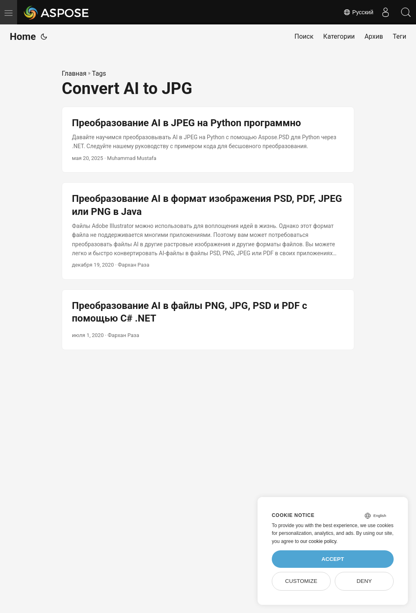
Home (23, 36)
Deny (364, 581)
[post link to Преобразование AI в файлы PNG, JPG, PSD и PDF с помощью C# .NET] (208, 320)
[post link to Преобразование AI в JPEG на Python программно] (208, 140)
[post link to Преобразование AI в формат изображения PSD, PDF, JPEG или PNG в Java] (208, 231)
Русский (358, 12)
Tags (99, 73)
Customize (301, 581)
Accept (332, 559)
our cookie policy (318, 541)
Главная (74, 73)
